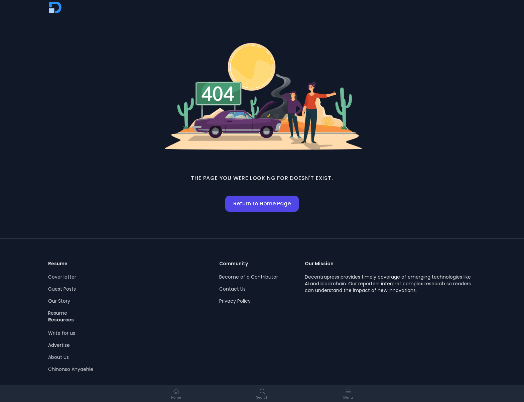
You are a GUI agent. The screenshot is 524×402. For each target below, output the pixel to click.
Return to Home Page (262, 203)
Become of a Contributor (248, 277)
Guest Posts (62, 289)
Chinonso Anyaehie (70, 369)
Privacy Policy (235, 301)
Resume (57, 313)
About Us (58, 357)
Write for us (61, 333)
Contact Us (232, 289)
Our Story (59, 301)
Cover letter (62, 277)
